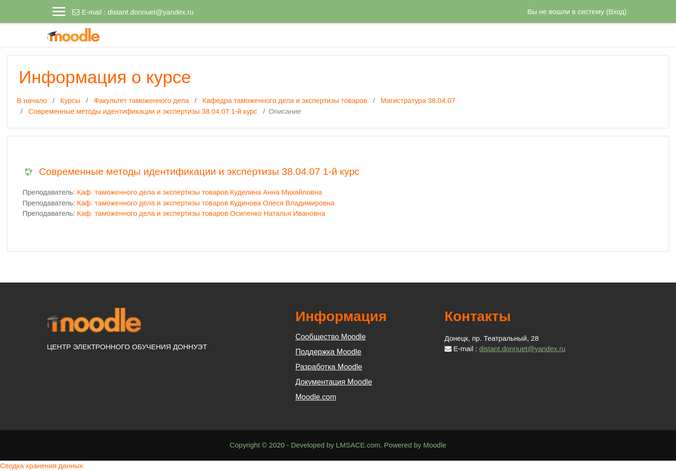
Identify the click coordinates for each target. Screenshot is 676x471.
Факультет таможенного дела (141, 100)
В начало (32, 100)
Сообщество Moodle (330, 337)
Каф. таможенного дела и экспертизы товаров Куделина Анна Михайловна (199, 192)
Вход (616, 12)
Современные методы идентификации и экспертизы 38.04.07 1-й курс (142, 111)
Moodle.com (315, 397)
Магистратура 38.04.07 (418, 100)
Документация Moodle (333, 382)
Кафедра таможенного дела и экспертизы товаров (284, 100)
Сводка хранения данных (41, 466)
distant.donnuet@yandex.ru (151, 12)
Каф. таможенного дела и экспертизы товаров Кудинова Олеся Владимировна (205, 203)
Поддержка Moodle (328, 352)
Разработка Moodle (328, 367)
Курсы (70, 100)
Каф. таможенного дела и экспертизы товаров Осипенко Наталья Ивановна (201, 213)
